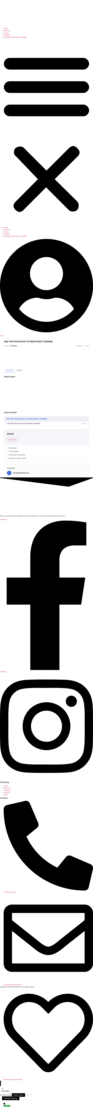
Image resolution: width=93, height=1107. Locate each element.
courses (6, 33)
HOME (6, 28)
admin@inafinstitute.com (21, 473)
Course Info (9, 370)
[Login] (46, 333)
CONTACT (7, 35)
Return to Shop (18, 1095)
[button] (46, 132)
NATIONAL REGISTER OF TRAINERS (15, 37)
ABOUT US (7, 31)
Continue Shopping (11, 1098)
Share (86, 346)
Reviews (19, 370)
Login (2, 335)
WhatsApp (7, 1106)
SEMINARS (14, 346)
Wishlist (79, 346)
